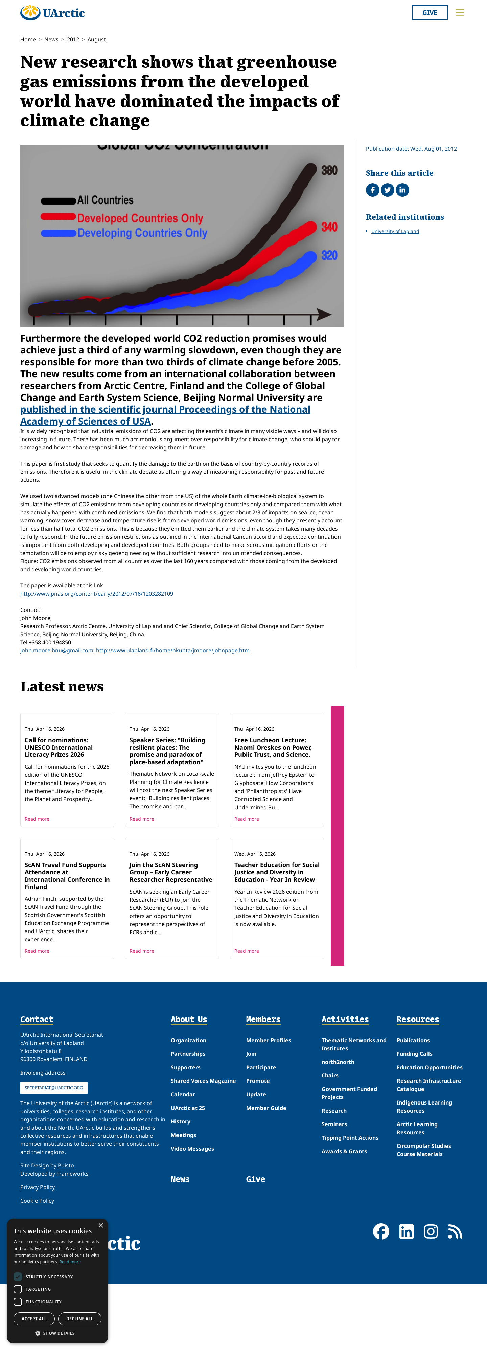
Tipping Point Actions (350, 1226)
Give (429, 12)
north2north (338, 1151)
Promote (258, 1170)
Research (334, 1199)
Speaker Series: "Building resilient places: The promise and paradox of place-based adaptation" (167, 795)
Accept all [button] (34, 1319)
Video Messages (192, 1237)
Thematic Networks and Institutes (354, 1133)
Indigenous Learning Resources (424, 1195)
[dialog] (57, 1281)
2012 (73, 39)
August (97, 39)
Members (263, 1108)
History (180, 1210)
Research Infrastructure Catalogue (429, 1174)
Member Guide (266, 1197)
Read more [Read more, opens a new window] (70, 1262)
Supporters (186, 1156)
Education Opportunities (430, 1156)
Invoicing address (43, 1161)
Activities (345, 1108)
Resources (418, 1108)
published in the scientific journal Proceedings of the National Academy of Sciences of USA (165, 415)
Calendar (183, 1183)
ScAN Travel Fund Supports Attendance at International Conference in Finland (67, 964)
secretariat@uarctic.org (54, 1177)
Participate (261, 1156)
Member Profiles (268, 1129)
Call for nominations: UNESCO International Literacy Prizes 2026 (59, 791)
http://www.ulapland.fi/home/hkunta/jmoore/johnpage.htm (173, 650)
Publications (413, 1129)
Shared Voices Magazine (203, 1170)
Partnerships (188, 1143)
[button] (57, 1333)
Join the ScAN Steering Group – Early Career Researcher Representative (171, 960)
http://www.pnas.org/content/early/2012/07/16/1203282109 (96, 593)
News (51, 39)
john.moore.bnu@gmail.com (56, 650)
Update (256, 1183)
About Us (189, 1108)
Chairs (330, 1164)
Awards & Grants (344, 1240)
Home (28, 39)
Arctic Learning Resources (417, 1217)
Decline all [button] (79, 1319)
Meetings (183, 1224)
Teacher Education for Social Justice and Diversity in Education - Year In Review (277, 960)
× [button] (100, 1225)
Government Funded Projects (349, 1182)
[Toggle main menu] (460, 12)
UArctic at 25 (188, 1197)
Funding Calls (415, 1143)
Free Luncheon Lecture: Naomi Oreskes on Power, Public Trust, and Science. (273, 791)
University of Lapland (395, 231)
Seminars (334, 1213)
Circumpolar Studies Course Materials (424, 1239)
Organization (188, 1129)
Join (251, 1143)
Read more (37, 863)
